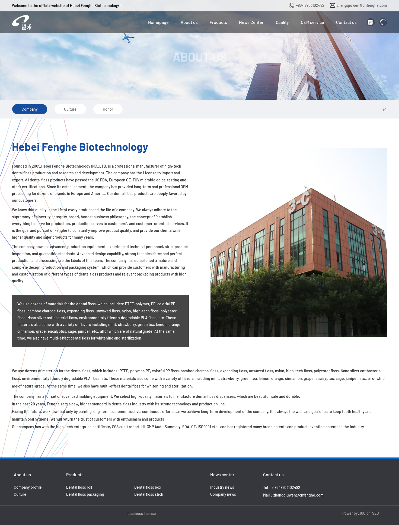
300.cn (365, 513)
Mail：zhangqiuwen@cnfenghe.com (293, 495)
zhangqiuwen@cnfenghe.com (362, 5)
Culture (70, 109)
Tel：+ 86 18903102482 (281, 487)
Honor (108, 109)
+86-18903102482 (310, 5)
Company (30, 109)
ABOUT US (199, 56)
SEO (375, 513)
